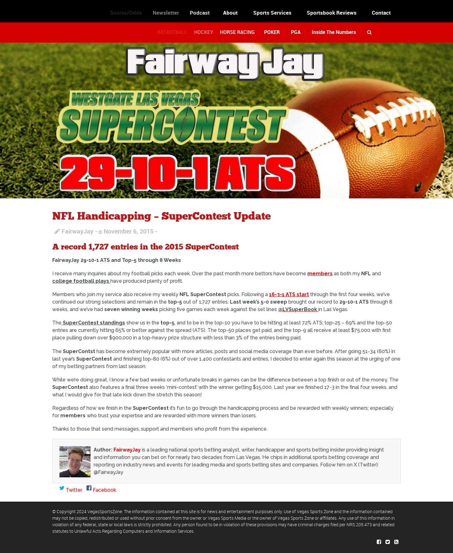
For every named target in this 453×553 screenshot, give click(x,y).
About (232, 12)
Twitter (70, 490)
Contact (381, 12)
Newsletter (170, 12)
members (320, 273)
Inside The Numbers (334, 32)
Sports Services (272, 12)
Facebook (101, 490)
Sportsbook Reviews (332, 12)
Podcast (204, 12)
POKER (274, 32)
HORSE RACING (242, 32)
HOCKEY (208, 32)
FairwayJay (77, 231)
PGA (296, 32)
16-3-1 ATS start (289, 294)
